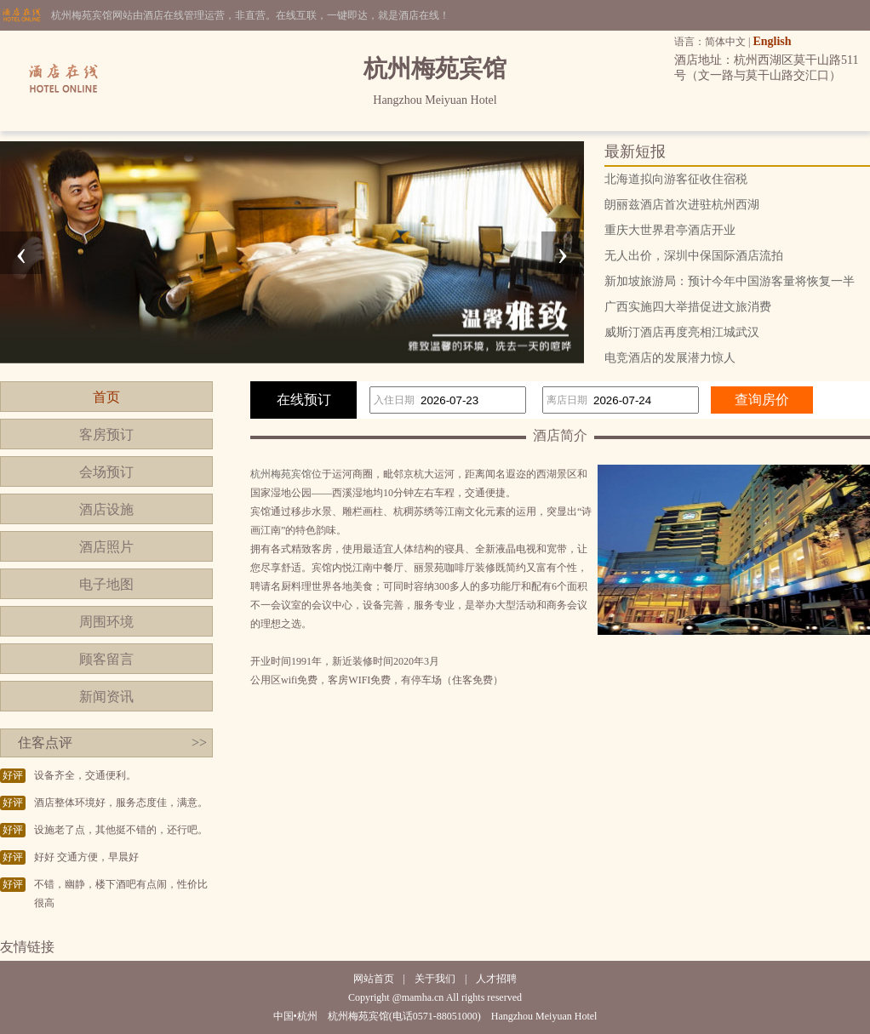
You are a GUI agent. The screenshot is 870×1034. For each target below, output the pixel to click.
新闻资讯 (106, 696)
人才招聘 (496, 979)
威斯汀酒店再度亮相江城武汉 (681, 332)
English (772, 41)
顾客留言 (106, 659)
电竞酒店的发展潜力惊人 (669, 357)
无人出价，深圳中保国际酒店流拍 (693, 255)
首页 (106, 397)
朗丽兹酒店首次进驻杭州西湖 (681, 204)
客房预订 (106, 434)
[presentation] (21, 252)
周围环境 (106, 621)
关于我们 (435, 979)
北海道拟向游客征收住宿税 (675, 179)
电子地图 (106, 584)
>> (199, 742)
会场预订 (106, 472)
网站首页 (373, 979)
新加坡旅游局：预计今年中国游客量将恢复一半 (729, 281)
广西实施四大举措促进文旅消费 (687, 306)
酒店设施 (106, 509)
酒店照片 (106, 547)
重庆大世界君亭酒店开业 (669, 230)
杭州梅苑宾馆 (281, 474)
